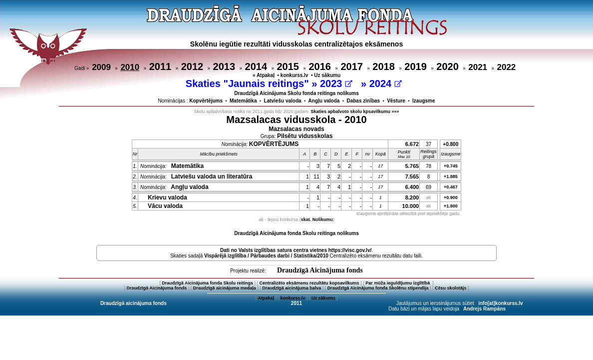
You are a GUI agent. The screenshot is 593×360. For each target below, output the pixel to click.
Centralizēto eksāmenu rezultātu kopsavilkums (309, 283)
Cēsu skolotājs (451, 288)
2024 (385, 83)
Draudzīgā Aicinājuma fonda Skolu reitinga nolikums (296, 233)
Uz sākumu (327, 75)
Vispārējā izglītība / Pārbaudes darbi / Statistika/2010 (266, 255)
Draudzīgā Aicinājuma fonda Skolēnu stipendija (378, 288)
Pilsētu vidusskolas (304, 136)
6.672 (412, 144)
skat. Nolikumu (317, 219)
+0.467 (451, 187)
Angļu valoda (324, 101)
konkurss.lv (294, 75)
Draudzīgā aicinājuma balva (291, 288)
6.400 (412, 187)
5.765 (412, 166)
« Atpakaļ (264, 75)
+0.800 (450, 144)
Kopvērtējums (206, 101)
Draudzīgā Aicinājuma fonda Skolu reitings (207, 283)
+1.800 (451, 206)
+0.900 (451, 197)
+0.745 (451, 166)
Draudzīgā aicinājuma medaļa (224, 288)
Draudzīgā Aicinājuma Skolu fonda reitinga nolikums (296, 93)
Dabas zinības (363, 101)
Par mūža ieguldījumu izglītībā (398, 283)
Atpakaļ (266, 298)
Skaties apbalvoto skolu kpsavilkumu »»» (355, 111)
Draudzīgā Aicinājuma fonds (320, 270)
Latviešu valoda (282, 101)
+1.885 (451, 176)
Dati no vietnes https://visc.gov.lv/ (295, 250)
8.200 (412, 197)
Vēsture (396, 101)
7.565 (412, 177)
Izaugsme (423, 101)
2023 (336, 83)
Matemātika (243, 101)
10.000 (410, 206)
